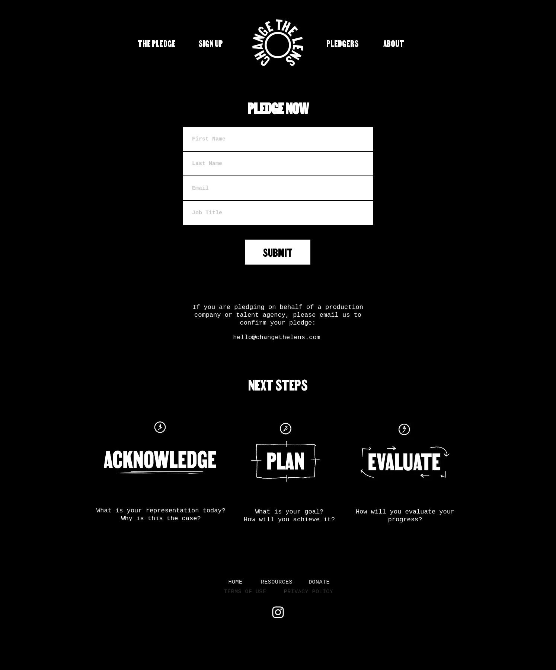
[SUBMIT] (277, 252)
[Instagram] (278, 612)
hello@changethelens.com (276, 337)
